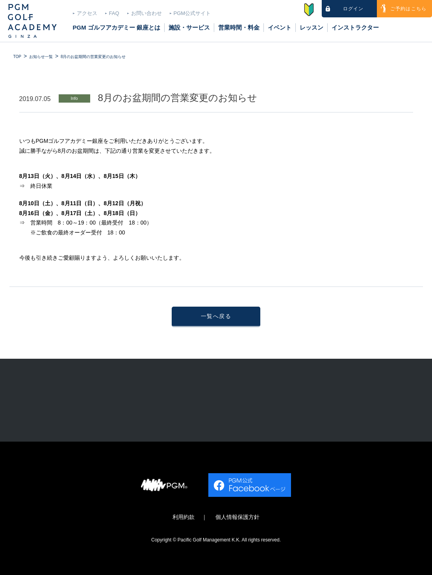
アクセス (87, 13)
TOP (17, 56)
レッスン (311, 27)
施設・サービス (189, 27)
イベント (279, 27)
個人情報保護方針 (237, 517)
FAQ (114, 13)
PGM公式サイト (192, 13)
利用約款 (183, 517)
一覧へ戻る (216, 316)
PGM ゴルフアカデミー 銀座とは (117, 27)
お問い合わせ (146, 13)
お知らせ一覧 (41, 56)
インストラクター (355, 27)
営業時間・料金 (239, 27)
